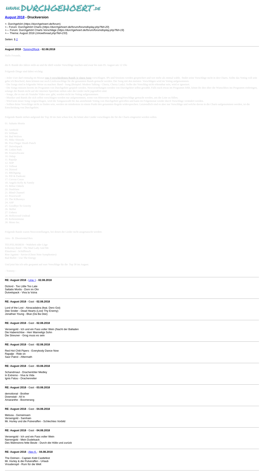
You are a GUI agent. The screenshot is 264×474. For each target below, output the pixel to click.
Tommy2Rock (31, 49)
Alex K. (32, 451)
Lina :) (32, 280)
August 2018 (15, 17)
